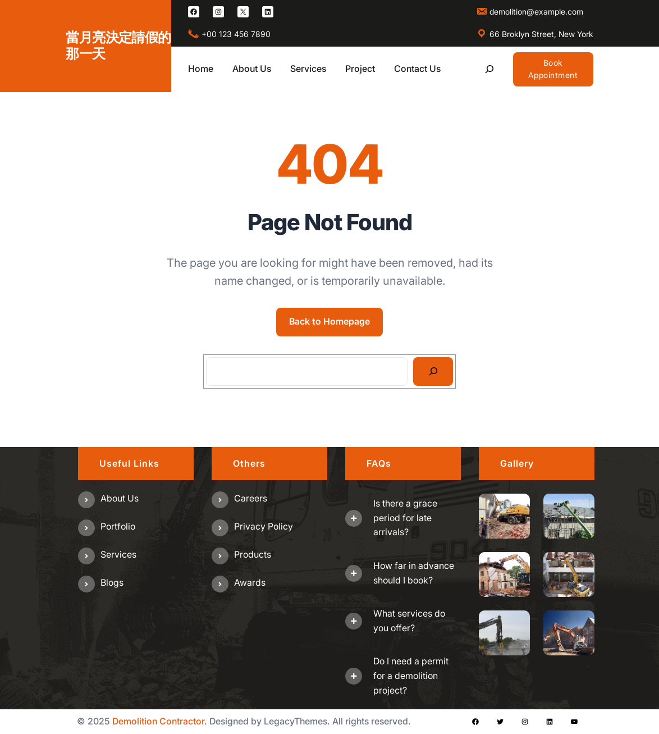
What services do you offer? (409, 620)
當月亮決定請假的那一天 (118, 45)
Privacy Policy (263, 526)
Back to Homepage (329, 321)
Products (252, 554)
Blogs (111, 582)
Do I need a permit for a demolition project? (411, 675)
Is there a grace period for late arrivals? (405, 517)
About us (119, 498)
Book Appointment (553, 69)
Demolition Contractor (158, 721)
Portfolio (117, 526)
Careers (250, 498)
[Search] (433, 371)
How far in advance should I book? (413, 573)
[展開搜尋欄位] (489, 69)
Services (118, 554)
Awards (250, 582)
